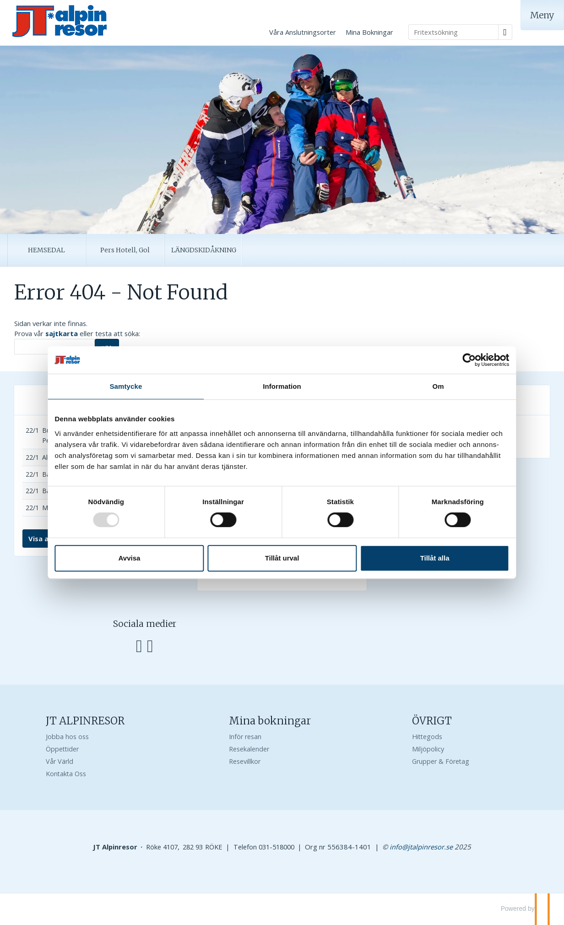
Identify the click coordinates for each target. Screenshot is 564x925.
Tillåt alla (416, 558)
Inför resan (245, 736)
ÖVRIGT (432, 720)
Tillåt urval (282, 558)
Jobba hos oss (67, 736)
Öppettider (62, 749)
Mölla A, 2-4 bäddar (71, 507)
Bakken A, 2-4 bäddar (74, 474)
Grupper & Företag (440, 761)
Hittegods (427, 736)
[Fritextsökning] (453, 32)
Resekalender (249, 749)
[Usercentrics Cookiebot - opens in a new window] (441, 360)
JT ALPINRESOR (85, 720)
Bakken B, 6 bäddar (71, 490)
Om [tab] (419, 386)
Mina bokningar (270, 720)
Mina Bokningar (369, 32)
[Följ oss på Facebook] (139, 644)
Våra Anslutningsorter (302, 32)
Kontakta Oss (66, 773)
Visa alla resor (52, 538)
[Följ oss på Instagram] (150, 644)
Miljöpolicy (428, 749)
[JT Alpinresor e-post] (421, 846)
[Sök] (54, 346)
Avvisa (148, 558)
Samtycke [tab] (145, 386)
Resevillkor (244, 761)
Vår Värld (59, 761)
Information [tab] (282, 386)
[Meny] (542, 15)
